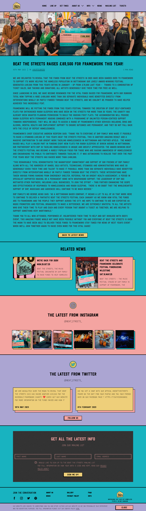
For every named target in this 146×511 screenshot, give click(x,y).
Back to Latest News (73, 235)
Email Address (103, 456)
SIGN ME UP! (73, 474)
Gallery (70, 493)
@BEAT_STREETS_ (73, 321)
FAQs (90, 493)
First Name (21, 456)
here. (78, 509)
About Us (49, 493)
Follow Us (73, 418)
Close (124, 507)
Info (89, 496)
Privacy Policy (73, 496)
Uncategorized (38, 69)
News (48, 496)
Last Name (61, 456)
